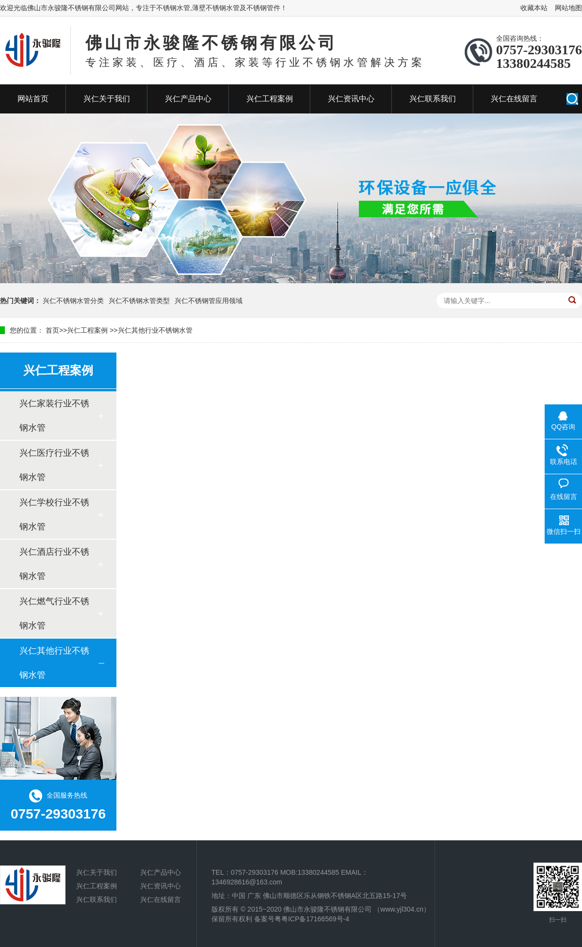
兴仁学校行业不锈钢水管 (54, 514)
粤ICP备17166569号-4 (315, 919)
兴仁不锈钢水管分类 (73, 301)
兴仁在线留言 (514, 99)
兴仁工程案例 (269, 99)
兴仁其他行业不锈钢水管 (155, 330)
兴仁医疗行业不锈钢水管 (54, 465)
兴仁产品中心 (188, 99)
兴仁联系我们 (432, 99)
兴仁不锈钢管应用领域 (208, 301)
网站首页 (32, 99)
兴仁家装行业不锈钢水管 (54, 416)
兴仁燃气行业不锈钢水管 (54, 613)
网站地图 (568, 8)
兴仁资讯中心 (351, 99)
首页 (52, 330)
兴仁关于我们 (106, 99)
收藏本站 (534, 8)
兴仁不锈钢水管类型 (139, 301)
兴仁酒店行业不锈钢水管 (54, 564)
